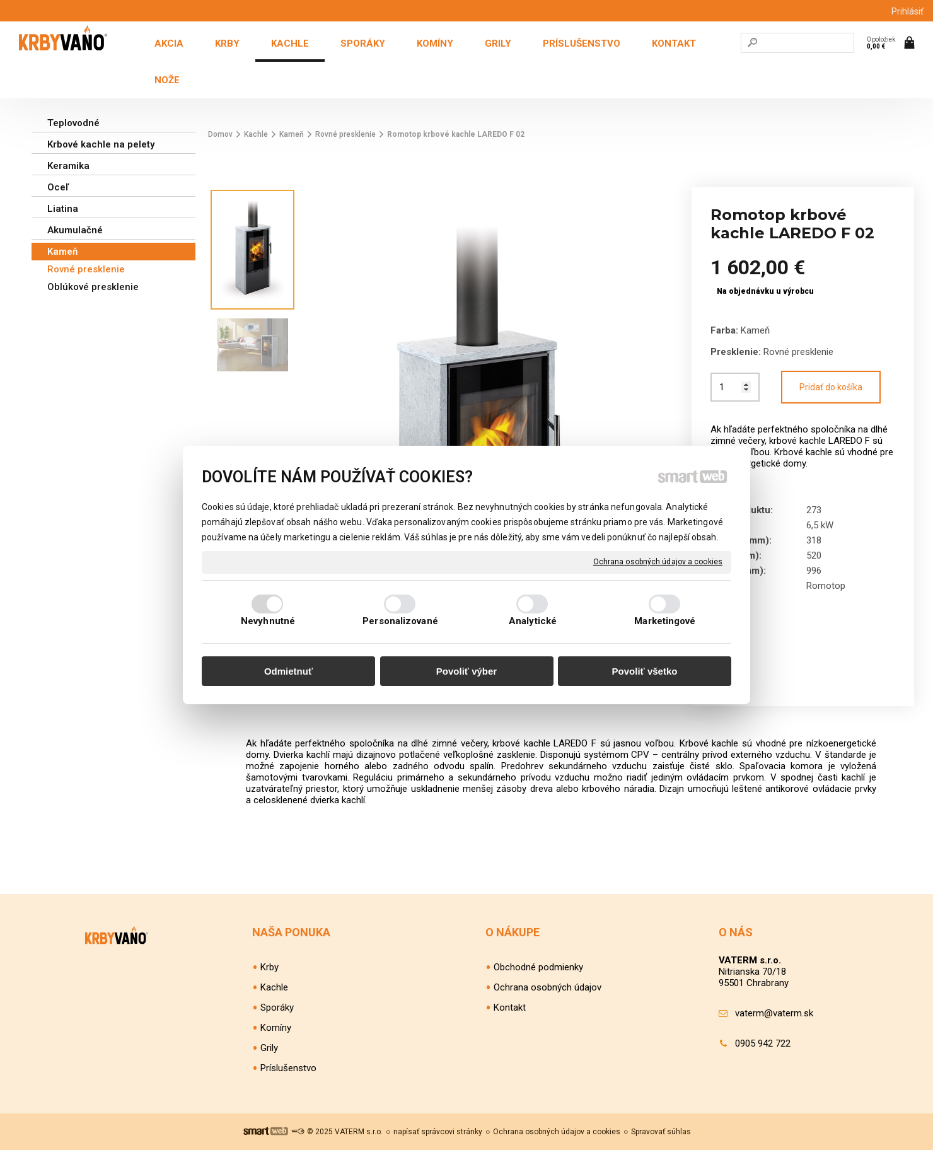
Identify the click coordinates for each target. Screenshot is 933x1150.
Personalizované (400, 621)
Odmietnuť (288, 671)
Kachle (274, 987)
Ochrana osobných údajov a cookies (657, 561)
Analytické (533, 621)
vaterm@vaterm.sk (774, 1013)
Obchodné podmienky (538, 967)
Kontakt (510, 1007)
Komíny (275, 1027)
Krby (269, 967)
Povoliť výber (466, 671)
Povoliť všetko (645, 671)
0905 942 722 (763, 1043)
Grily (269, 1048)
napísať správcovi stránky (437, 1131)
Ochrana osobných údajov (547, 987)
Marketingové (664, 621)
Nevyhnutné (268, 621)
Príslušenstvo (288, 1068)
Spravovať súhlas (661, 1131)
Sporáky (277, 1007)
